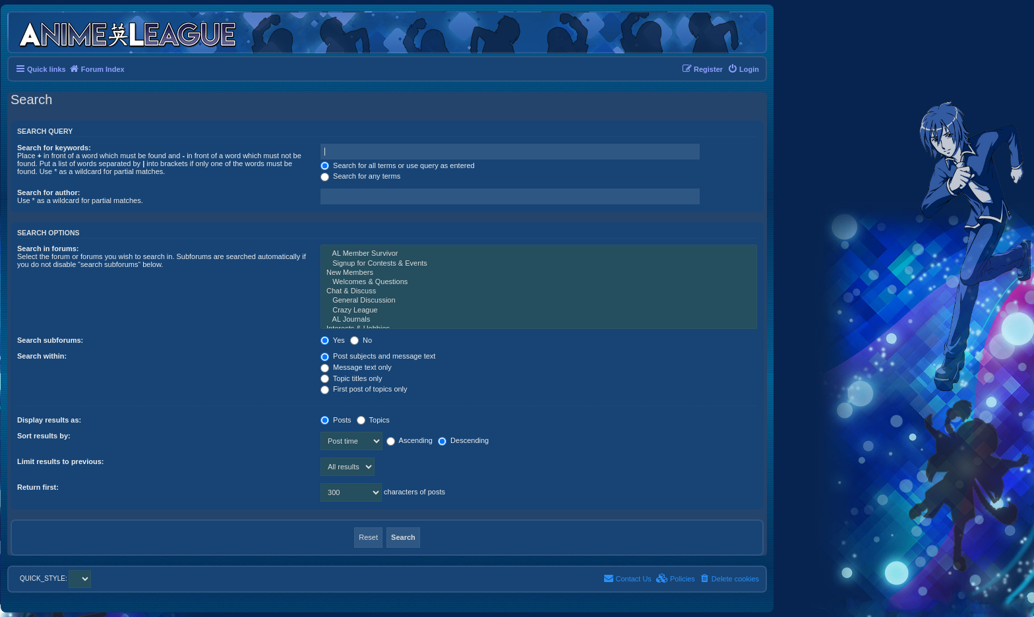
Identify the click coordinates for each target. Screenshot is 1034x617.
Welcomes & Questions (538, 282)
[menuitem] (743, 69)
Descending (463, 440)
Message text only (356, 367)
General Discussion (538, 300)
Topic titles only (351, 378)
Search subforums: (50, 340)
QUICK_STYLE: (55, 578)
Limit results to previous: (60, 461)
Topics (373, 420)
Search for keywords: (54, 148)
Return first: (38, 487)
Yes (332, 340)
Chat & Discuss (538, 291)
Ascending (409, 440)
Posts (335, 420)
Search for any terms (360, 176)
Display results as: (49, 420)
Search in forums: (48, 248)
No (361, 340)
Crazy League (538, 310)
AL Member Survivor (538, 253)
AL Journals (538, 319)
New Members (538, 273)
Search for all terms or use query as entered (397, 165)
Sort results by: (44, 436)
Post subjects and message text (377, 356)
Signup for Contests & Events (538, 263)
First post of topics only (364, 389)
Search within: (42, 356)
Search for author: (48, 192)
